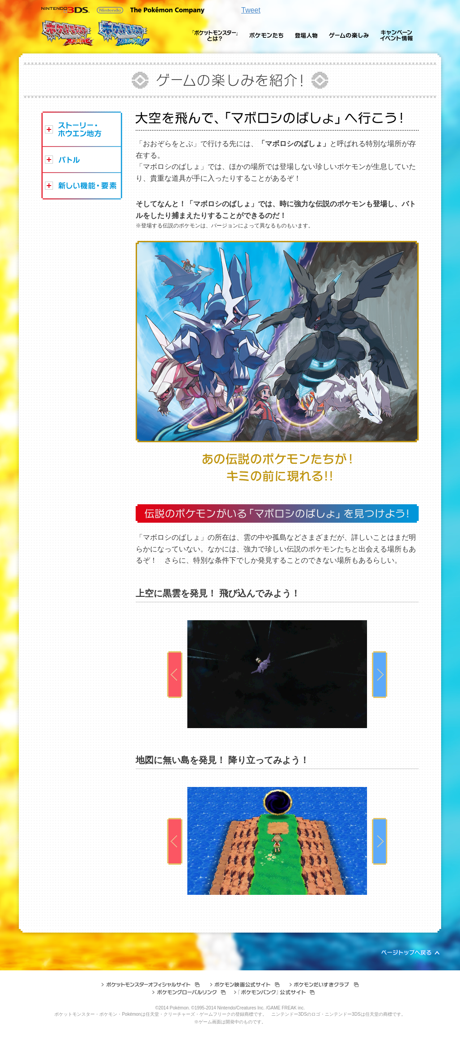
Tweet (251, 10)
